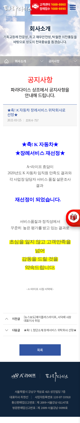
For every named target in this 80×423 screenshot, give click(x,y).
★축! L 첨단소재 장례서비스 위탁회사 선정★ (50, 330)
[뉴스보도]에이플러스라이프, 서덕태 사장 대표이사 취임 (47, 319)
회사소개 (20, 61)
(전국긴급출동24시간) (49, 7)
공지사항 (54, 61)
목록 (40, 349)
